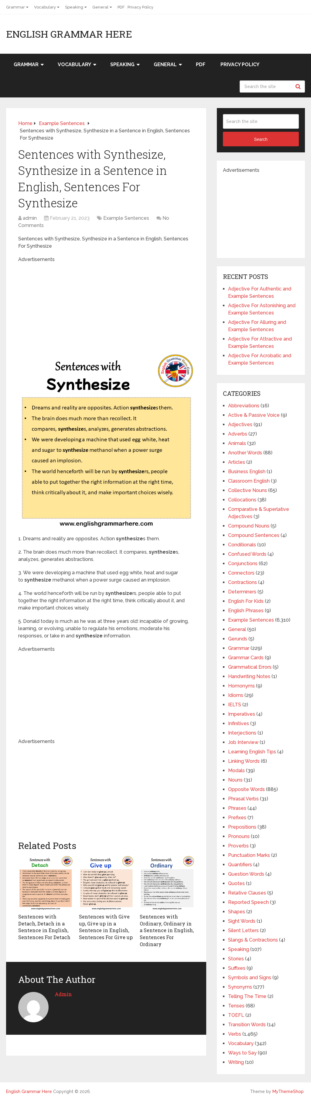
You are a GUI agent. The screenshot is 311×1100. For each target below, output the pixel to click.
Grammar (15, 7)
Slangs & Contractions (253, 940)
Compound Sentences (253, 535)
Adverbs (237, 434)
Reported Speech (248, 902)
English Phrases (246, 610)
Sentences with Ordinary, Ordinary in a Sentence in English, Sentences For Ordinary (167, 930)
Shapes (236, 912)
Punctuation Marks (249, 855)
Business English (246, 471)
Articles (236, 462)
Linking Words (244, 761)
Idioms (235, 695)
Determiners (242, 592)
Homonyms (241, 686)
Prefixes (237, 817)
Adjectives (240, 424)
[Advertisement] (121, 305)
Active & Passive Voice (254, 415)
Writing (236, 1062)
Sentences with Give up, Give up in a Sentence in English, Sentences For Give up (106, 926)
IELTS (234, 705)
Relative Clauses (247, 893)
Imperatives (241, 714)
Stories (236, 959)
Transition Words (247, 1024)
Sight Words (241, 921)
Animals (237, 443)
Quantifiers (240, 864)
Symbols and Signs (249, 977)
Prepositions (242, 827)
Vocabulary (45, 7)
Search (299, 86)
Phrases (237, 808)
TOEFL (236, 1015)
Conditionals (242, 545)
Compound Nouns (248, 526)
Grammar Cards (246, 657)
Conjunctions (243, 563)
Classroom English (249, 481)
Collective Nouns (247, 490)
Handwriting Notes (249, 676)
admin (30, 218)
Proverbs (238, 846)
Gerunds (237, 639)
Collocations (242, 500)
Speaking (74, 7)
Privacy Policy (140, 7)
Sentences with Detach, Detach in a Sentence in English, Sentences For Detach (44, 926)
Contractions (242, 582)
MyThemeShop (288, 1091)
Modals (236, 770)
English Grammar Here (69, 34)
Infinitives (238, 723)
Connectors (241, 573)
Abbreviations (243, 406)
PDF (121, 7)
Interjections (242, 733)
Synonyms (240, 987)
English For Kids (246, 601)
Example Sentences (126, 218)
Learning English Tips (252, 752)
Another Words (245, 453)
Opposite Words (246, 789)
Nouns (235, 780)
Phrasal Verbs (243, 799)
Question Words (246, 874)
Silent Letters (243, 930)
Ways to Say (242, 1053)
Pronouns (239, 836)
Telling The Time (247, 996)
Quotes (236, 883)
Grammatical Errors (250, 667)
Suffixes (236, 968)
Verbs (234, 1034)
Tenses (236, 1006)
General (100, 7)
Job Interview (243, 742)
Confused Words (247, 554)
